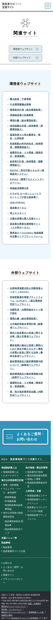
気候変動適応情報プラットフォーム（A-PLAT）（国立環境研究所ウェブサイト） (26, 301)
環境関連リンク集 (36, 612)
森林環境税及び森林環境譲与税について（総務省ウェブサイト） (26, 365)
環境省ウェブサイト (23, 49)
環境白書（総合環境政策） (24, 120)
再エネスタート (18, 213)
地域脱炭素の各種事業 (21, 115)
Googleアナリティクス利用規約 (25, 618)
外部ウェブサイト (22, 57)
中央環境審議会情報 (20, 104)
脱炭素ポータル (18, 208)
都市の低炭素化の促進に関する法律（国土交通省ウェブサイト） (26, 336)
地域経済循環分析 (19, 188)
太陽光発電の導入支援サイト (25, 218)
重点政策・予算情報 (20, 99)
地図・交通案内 (34, 604)
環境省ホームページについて (13, 606)
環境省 (21, 459)
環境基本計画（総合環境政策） (26, 109)
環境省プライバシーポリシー (13, 612)
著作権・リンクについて (11, 609)
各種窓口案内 (7, 615)
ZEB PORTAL (17, 202)
